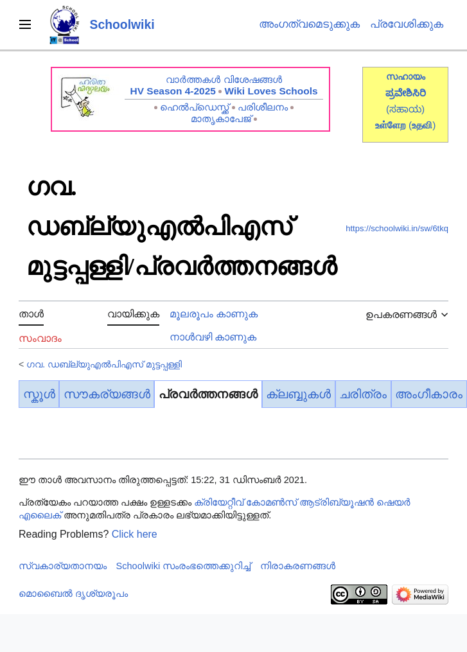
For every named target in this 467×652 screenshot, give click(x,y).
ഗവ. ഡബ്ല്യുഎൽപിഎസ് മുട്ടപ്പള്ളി (104, 364)
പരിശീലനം (263, 106)
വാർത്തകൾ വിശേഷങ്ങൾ (223, 79)
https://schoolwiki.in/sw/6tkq (397, 228)
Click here (134, 534)
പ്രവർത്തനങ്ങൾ (208, 394)
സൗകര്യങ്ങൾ (107, 394)
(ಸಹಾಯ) (405, 108)
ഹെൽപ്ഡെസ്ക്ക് (194, 106)
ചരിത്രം (363, 394)
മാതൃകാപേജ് (221, 118)
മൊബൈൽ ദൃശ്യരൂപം (73, 593)
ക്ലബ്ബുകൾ (298, 394)
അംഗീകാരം (429, 394)
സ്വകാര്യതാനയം (63, 566)
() (422, 124)
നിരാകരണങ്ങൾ (297, 566)
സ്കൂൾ (39, 394)
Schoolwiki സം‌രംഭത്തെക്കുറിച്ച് (183, 566)
